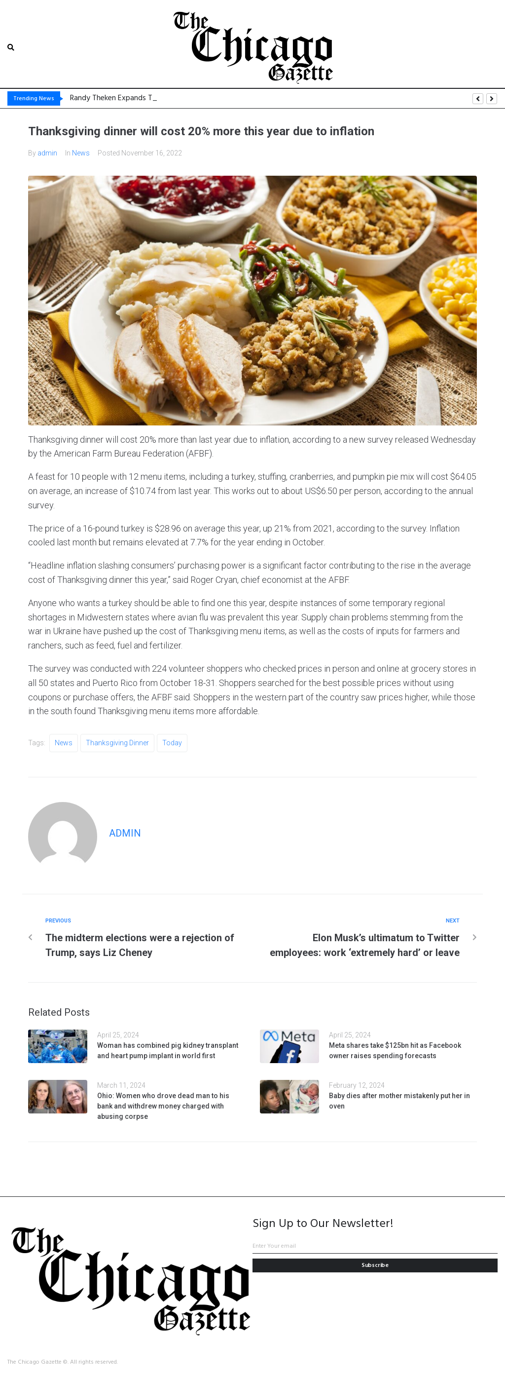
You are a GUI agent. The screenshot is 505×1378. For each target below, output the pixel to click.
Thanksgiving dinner (117, 742)
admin (47, 152)
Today (172, 742)
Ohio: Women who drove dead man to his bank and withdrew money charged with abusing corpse (163, 1105)
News (81, 152)
